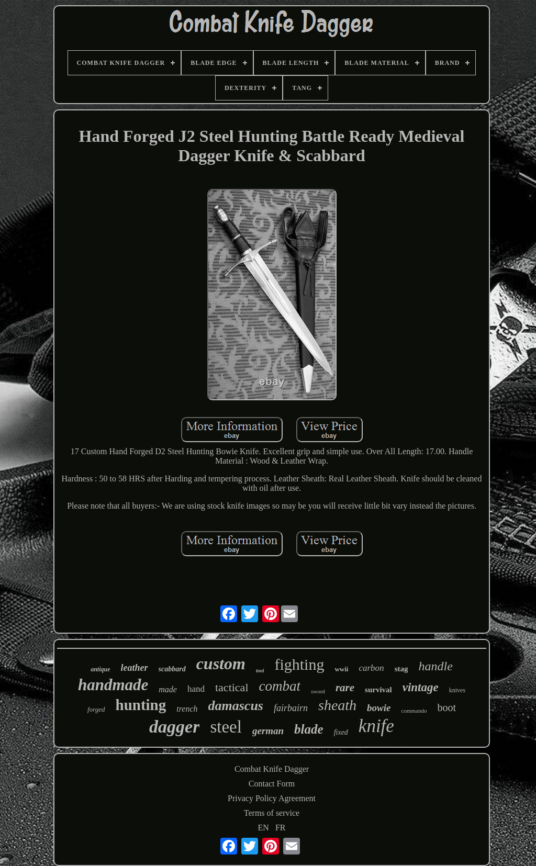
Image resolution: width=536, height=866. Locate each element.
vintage (421, 687)
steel (225, 726)
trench (186, 708)
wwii (341, 669)
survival (378, 689)
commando (414, 710)
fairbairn (291, 708)
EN (263, 827)
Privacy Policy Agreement (272, 798)
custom (220, 663)
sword (318, 691)
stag (401, 669)
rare (345, 687)
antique (100, 669)
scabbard (172, 669)
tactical (232, 687)
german (268, 730)
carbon (371, 668)
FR (280, 827)
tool (260, 670)
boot (446, 707)
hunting (141, 704)
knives (457, 690)
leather (134, 667)
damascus (235, 705)
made (168, 689)
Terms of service (271, 812)
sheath (337, 705)
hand (196, 689)
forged (96, 709)
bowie (378, 707)
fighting (299, 664)
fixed (341, 732)
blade (308, 729)
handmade (113, 685)
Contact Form (272, 783)
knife (376, 726)
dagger (174, 726)
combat (279, 686)
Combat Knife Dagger (271, 768)
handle (435, 666)
